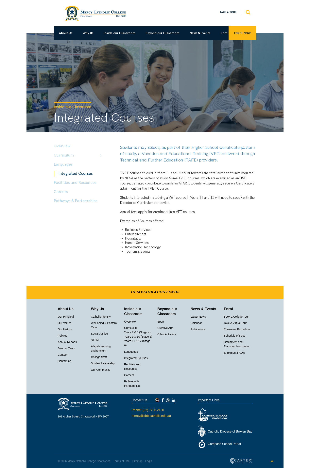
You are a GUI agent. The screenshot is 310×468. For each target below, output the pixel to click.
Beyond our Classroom (162, 33)
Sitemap (137, 461)
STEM (95, 340)
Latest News (198, 316)
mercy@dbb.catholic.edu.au (151, 415)
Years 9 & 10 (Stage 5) (138, 336)
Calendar (196, 323)
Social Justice (99, 333)
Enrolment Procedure (237, 329)
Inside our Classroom (119, 33)
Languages (63, 164)
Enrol (225, 33)
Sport (160, 321)
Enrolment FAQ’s (234, 352)
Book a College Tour (236, 316)
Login (148, 461)
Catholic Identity (101, 316)
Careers (61, 191)
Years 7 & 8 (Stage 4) (137, 332)
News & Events (200, 33)
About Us (65, 33)
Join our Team (66, 348)
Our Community (100, 369)
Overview (62, 146)
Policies (62, 335)
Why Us (88, 33)
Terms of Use (121, 461)
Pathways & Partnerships (75, 201)
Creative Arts (165, 328)
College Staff (99, 357)
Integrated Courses (75, 173)
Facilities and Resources (75, 182)
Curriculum (64, 155)
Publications (198, 329)
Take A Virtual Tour (235, 323)
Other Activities (166, 334)
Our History (65, 329)
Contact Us (64, 361)
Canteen (63, 354)
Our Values (64, 323)
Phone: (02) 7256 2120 (148, 410)
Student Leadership (103, 363)
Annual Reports (67, 342)
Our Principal (66, 316)
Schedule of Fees (234, 335)
